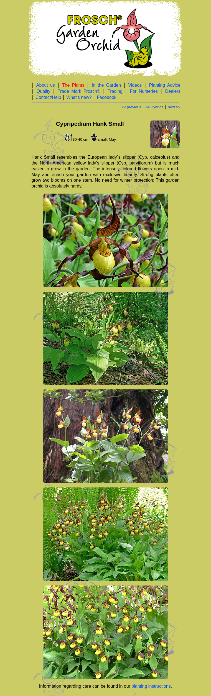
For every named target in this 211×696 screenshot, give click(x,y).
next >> (174, 107)
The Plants (73, 85)
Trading (115, 91)
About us (45, 85)
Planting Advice (165, 85)
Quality (43, 91)
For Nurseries (144, 91)
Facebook (106, 97)
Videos (135, 85)
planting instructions (151, 686)
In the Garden (106, 85)
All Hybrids (154, 107)
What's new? (78, 97)
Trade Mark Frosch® (79, 91)
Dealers (173, 91)
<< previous (131, 107)
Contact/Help (48, 97)
